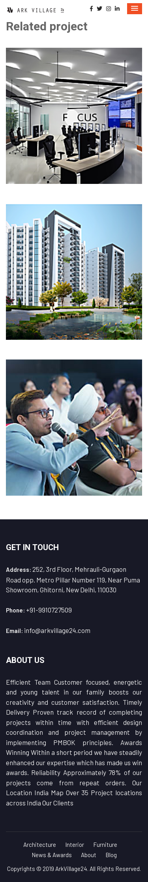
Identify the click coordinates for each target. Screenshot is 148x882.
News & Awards (52, 854)
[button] (134, 8)
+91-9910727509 (49, 610)
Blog (111, 854)
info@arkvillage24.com (57, 630)
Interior (74, 844)
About (88, 854)
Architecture (39, 844)
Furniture (105, 844)
